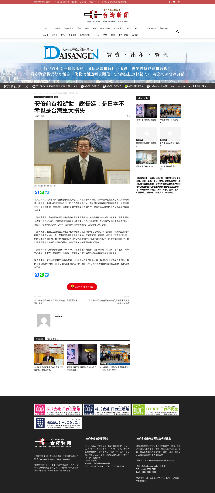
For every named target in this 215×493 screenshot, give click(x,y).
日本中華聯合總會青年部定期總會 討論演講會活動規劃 (55, 302)
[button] (177, 31)
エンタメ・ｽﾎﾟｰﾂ (50, 35)
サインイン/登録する (62, 2)
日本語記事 (85, 35)
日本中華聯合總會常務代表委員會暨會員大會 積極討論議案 (109, 302)
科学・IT (139, 28)
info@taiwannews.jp (101, 463)
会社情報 (83, 2)
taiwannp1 (58, 316)
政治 (87, 28)
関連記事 (40, 339)
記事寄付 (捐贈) (82, 287)
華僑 (79, 28)
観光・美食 (105, 28)
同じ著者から (52, 339)
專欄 (113, 35)
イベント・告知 (100, 35)
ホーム (46, 28)
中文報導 (72, 35)
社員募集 (74, 2)
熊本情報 (164, 28)
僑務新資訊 (68, 28)
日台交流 (56, 28)
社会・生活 (118, 28)
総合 (129, 28)
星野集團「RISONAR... (145, 166)
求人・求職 (123, 35)
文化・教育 (151, 28)
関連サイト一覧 (94, 2)
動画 (63, 35)
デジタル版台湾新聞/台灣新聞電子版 (114, 2)
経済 (95, 28)
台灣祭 (135, 35)
